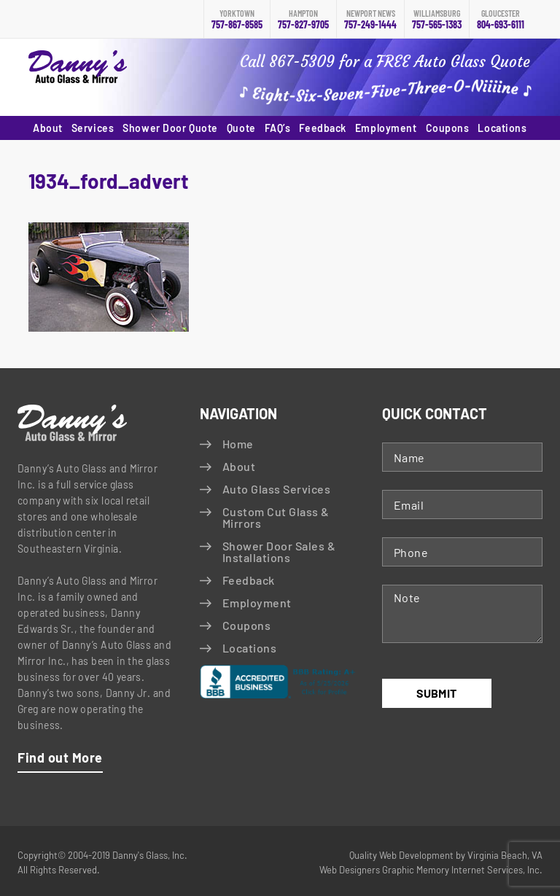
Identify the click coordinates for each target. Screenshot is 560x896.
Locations (502, 128)
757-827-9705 (303, 20)
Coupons (448, 128)
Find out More (60, 757)
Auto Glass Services (276, 489)
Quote (241, 128)
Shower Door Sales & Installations (278, 551)
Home (238, 444)
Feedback (322, 128)
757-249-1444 (370, 20)
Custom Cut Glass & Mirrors (276, 517)
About (48, 128)
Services (92, 128)
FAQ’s (278, 128)
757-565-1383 (437, 20)
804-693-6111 (500, 20)
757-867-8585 (236, 20)
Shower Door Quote (170, 128)
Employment (386, 128)
